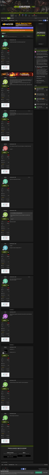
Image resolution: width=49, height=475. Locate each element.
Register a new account (10, 456)
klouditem (38, 58)
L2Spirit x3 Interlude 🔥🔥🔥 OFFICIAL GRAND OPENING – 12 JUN (41, 99)
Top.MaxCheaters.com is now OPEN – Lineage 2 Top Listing (17, 30)
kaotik (5, 380)
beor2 (5, 243)
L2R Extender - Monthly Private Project (42, 51)
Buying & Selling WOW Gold (40, 80)
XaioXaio (5, 77)
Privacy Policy (3, 469)
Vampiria (5, 347)
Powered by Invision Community (42, 469)
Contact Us (7, 469)
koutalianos (5, 210)
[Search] (38, 18)
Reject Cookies (45, 472)
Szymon (6, 35)
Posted (44, 52)
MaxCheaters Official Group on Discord (17, 27)
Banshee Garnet (39, 52)
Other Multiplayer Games (13, 36)
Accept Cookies (38, 472)
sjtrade (5, 413)
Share (24, 36)
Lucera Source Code (39, 106)
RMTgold (38, 81)
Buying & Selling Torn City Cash (41, 76)
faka (37, 95)
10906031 (38, 107)
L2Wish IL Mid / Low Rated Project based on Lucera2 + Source (40, 89)
